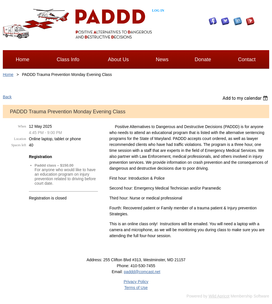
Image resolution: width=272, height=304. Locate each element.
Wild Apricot (219, 296)
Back (7, 97)
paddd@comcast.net (142, 271)
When (22, 126)
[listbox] (245, 98)
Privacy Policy (136, 281)
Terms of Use (136, 287)
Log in (158, 10)
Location (20, 139)
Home (8, 74)
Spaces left (18, 145)
